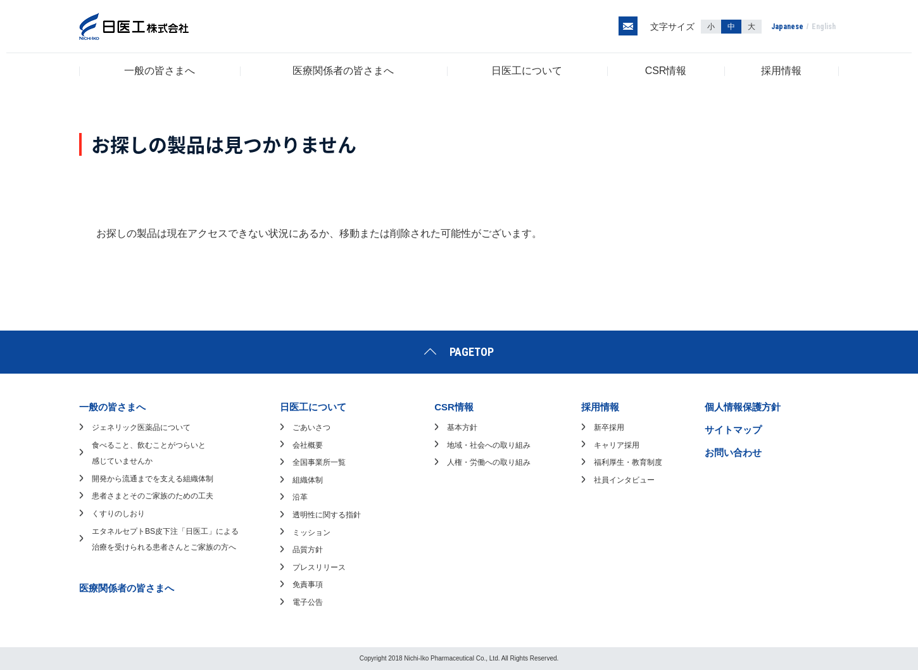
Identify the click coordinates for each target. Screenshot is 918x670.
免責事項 (307, 584)
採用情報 (781, 70)
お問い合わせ (733, 452)
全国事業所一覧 (319, 462)
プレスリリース (319, 567)
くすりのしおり (118, 513)
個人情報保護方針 (743, 406)
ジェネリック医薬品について (141, 427)
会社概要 (307, 445)
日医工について (526, 70)
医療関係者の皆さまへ (343, 70)
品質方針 (307, 549)
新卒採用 (609, 427)
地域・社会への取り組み (489, 445)
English (824, 26)
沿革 (300, 497)
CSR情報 (666, 70)
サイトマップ (733, 429)
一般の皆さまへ (159, 70)
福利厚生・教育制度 (628, 462)
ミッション (311, 532)
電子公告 (307, 602)
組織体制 (307, 480)
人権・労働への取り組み (489, 462)
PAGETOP (472, 351)
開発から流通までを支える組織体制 (152, 478)
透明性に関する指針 (326, 514)
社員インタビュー (624, 480)
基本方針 (462, 427)
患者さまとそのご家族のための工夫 (152, 495)
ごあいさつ (311, 427)
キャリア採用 (616, 445)
